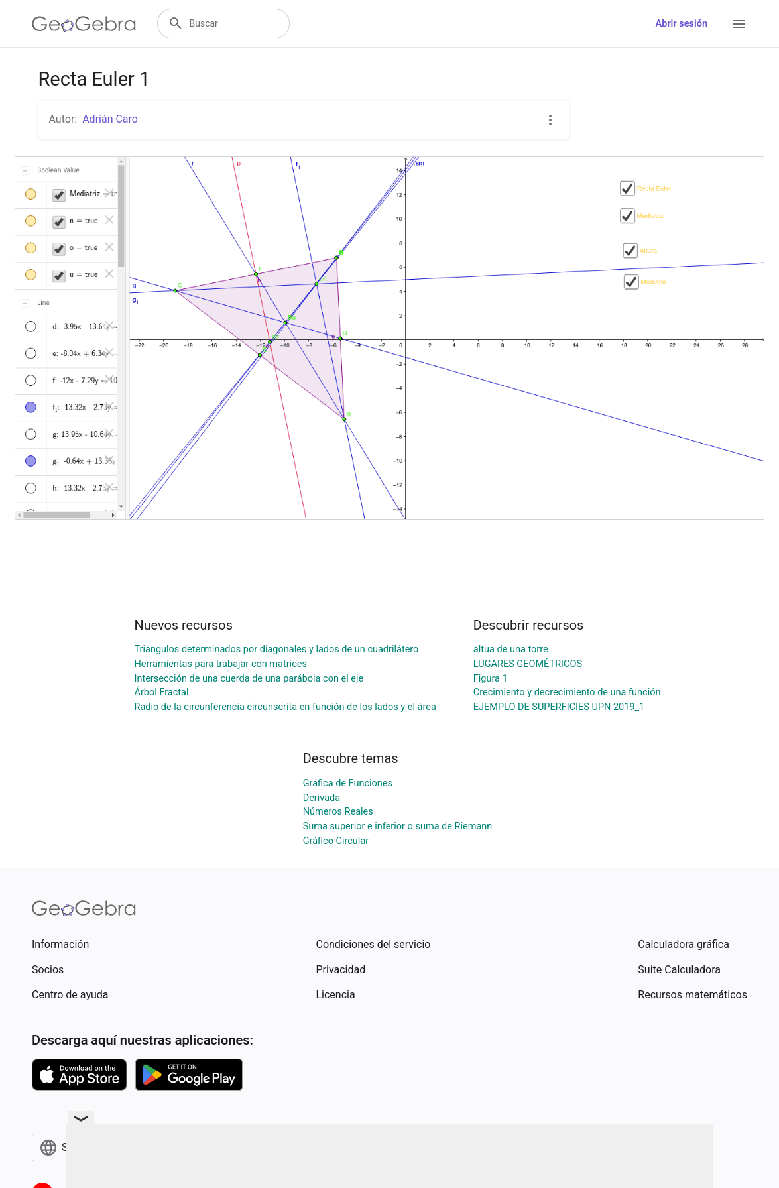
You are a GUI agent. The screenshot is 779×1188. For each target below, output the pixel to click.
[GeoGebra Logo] (84, 24)
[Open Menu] (739, 24)
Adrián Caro (110, 119)
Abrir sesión (681, 23)
